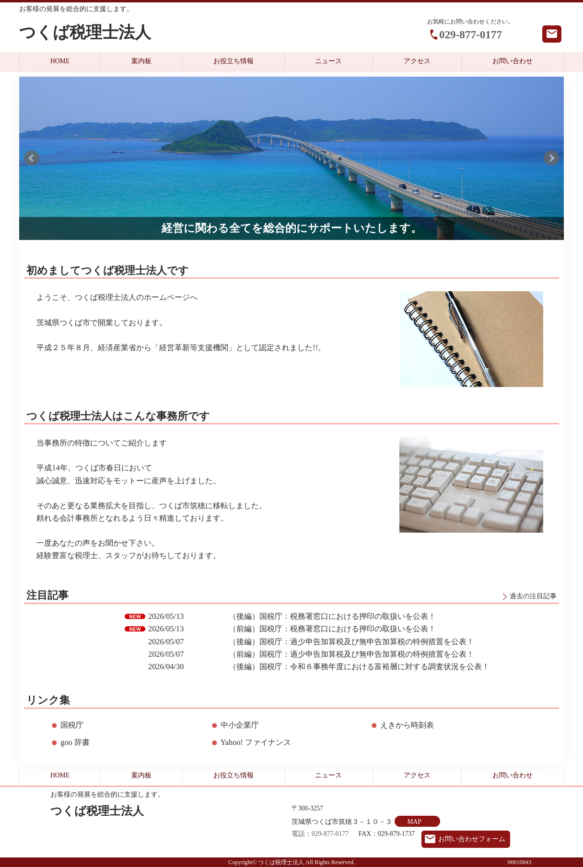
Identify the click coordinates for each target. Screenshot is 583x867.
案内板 (141, 61)
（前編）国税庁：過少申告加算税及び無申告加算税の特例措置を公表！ (351, 654)
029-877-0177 (470, 34)
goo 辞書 (75, 742)
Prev (31, 158)
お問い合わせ (512, 61)
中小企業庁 (240, 725)
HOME (60, 61)
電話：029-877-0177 (320, 833)
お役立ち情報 (233, 61)
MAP (414, 821)
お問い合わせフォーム (471, 839)
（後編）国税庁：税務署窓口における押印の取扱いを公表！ (332, 616)
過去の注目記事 (533, 596)
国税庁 (71, 725)
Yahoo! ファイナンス (256, 742)
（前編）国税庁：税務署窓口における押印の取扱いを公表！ (332, 628)
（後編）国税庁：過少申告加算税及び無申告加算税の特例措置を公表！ (351, 641)
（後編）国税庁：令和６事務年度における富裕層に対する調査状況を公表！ (359, 666)
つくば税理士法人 (85, 32)
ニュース (328, 61)
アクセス (417, 61)
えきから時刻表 (407, 725)
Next (551, 158)
